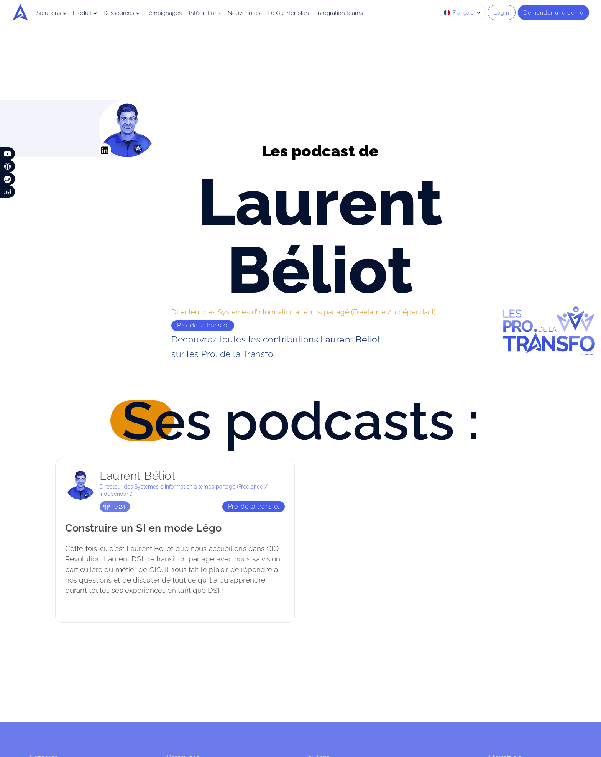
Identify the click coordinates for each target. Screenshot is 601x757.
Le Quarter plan (288, 13)
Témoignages (164, 13)
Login (501, 12)
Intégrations (204, 13)
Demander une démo (553, 12)
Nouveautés (244, 13)
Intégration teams (339, 13)
